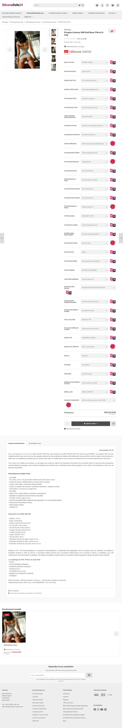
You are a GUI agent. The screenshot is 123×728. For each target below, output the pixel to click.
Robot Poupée (78, 13)
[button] (53, 41)
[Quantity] (67, 423)
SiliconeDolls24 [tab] (35, 443)
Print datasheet (15, 591)
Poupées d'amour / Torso (58, 13)
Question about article (72, 429)
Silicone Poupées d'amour (12, 13)
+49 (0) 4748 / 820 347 (11, 704)
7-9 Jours (81, 46)
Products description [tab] (16, 443)
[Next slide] (53, 67)
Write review (81, 39)
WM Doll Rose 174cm (10, 645)
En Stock (113, 13)
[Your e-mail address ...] (57, 675)
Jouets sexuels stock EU (11, 17)
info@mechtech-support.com (14, 707)
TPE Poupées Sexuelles (36, 13)
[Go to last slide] (53, 32)
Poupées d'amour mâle (96, 13)
